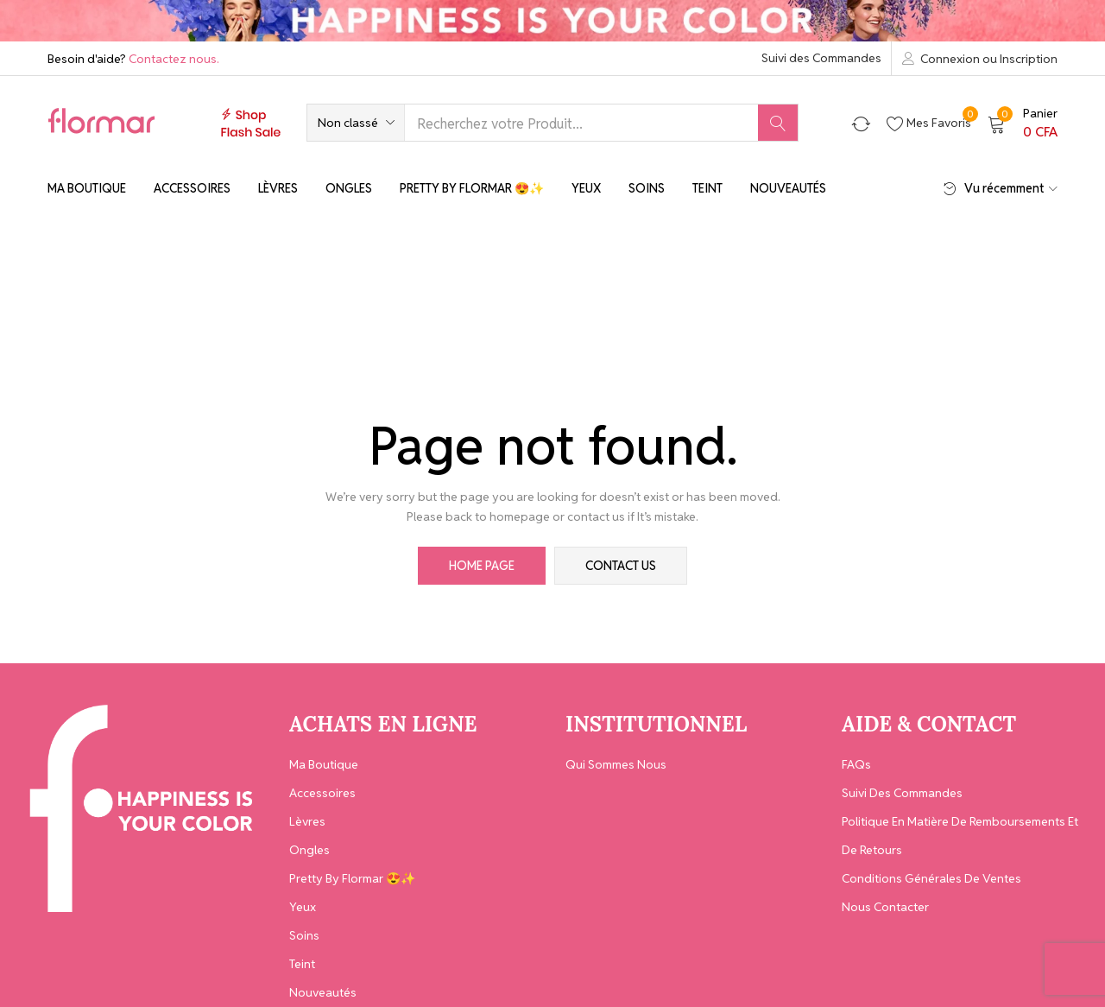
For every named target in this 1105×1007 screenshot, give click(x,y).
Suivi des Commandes (821, 58)
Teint (707, 188)
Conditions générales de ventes (931, 878)
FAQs (856, 764)
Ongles (348, 188)
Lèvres (278, 188)
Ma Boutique (86, 188)
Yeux (586, 188)
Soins (646, 188)
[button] (355, 122)
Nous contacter (885, 907)
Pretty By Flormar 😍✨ (472, 188)
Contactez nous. (174, 58)
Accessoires (192, 188)
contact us (620, 565)
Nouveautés (788, 188)
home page (482, 565)
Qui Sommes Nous (615, 764)
